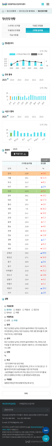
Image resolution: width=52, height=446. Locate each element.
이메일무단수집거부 (27, 404)
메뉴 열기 (48, 4)
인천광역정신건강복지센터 (13, 4)
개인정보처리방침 (36, 427)
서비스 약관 (5, 430)
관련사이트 (8, 410)
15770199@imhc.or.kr (15, 422)
